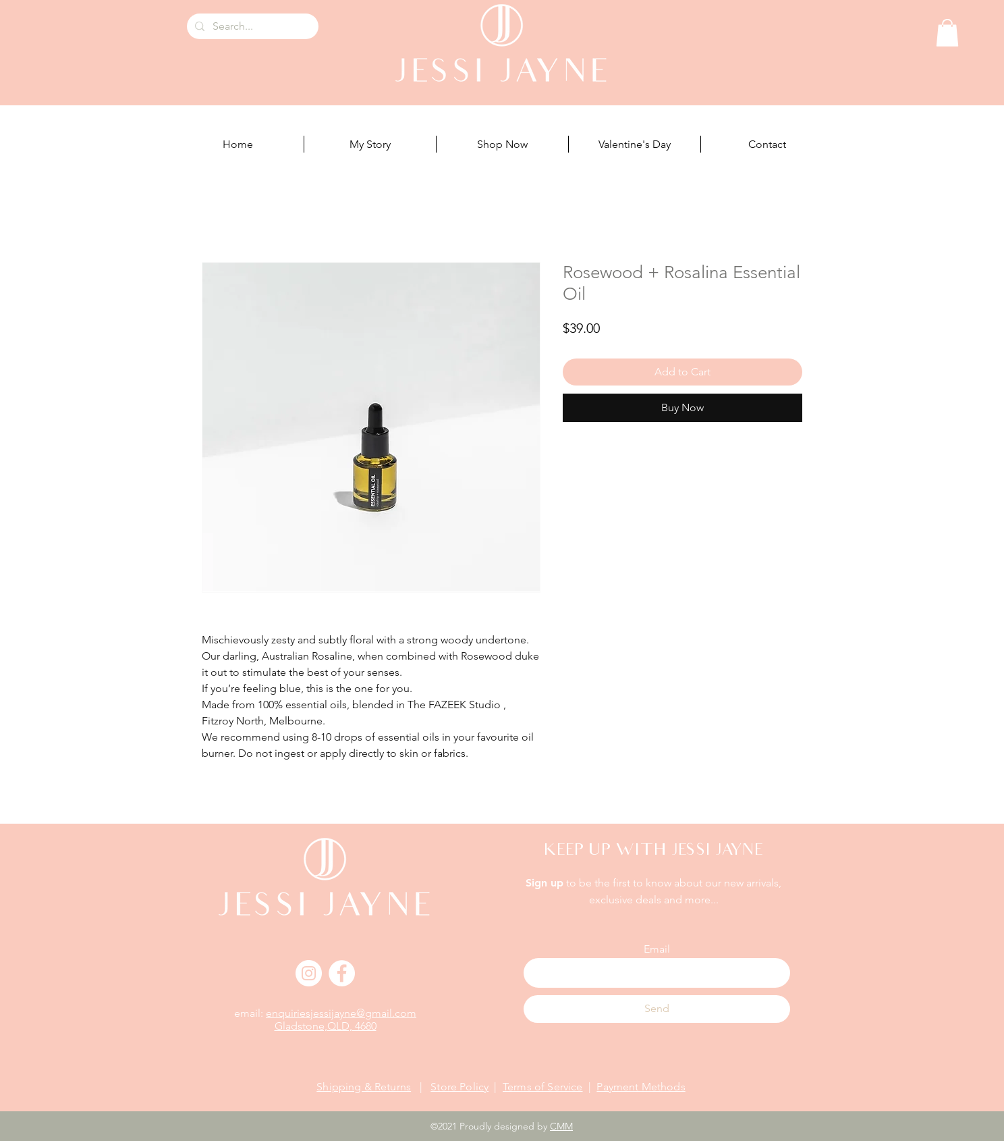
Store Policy (459, 1086)
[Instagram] (309, 973)
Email (657, 949)
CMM (561, 1126)
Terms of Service (543, 1086)
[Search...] (251, 26)
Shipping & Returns (363, 1086)
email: (250, 1013)
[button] (947, 33)
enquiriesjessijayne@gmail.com (341, 1013)
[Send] (657, 1009)
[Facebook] (342, 973)
